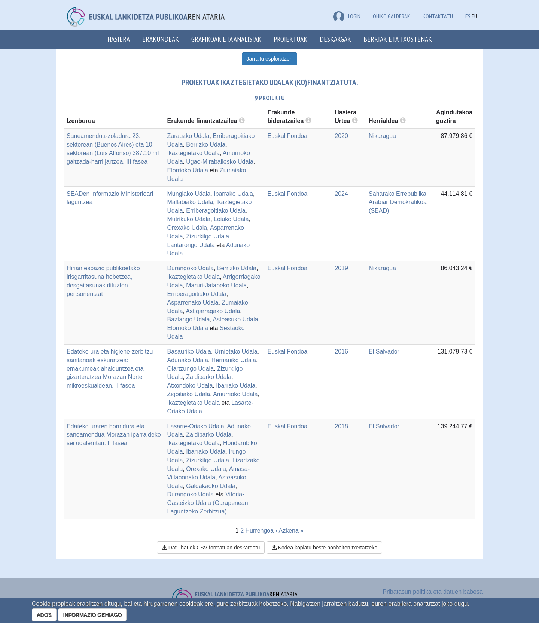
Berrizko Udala (205, 144)
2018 (341, 426)
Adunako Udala (187, 360)
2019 (341, 268)
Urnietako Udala (236, 351)
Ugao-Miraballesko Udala (219, 161)
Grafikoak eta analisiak (226, 39)
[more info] (355, 121)
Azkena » (291, 530)
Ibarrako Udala (233, 194)
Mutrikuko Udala (189, 219)
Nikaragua (382, 136)
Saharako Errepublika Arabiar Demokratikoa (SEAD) (398, 202)
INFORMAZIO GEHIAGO (92, 615)
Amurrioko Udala (235, 394)
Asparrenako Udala (193, 302)
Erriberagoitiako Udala (215, 210)
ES (468, 16)
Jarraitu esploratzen (270, 59)
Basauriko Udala (189, 351)
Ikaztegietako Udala (193, 153)
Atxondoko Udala (190, 385)
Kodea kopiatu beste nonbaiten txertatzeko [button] (324, 547)
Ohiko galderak (391, 16)
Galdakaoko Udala (210, 486)
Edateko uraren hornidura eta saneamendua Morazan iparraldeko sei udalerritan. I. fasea (114, 435)
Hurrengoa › (261, 530)
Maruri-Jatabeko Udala (216, 285)
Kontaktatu (438, 16)
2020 (341, 136)
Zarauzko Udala (188, 136)
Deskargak (335, 39)
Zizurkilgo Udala (207, 236)
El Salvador (384, 351)
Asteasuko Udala (235, 319)
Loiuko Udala (231, 219)
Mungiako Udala (189, 194)
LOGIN (346, 16)
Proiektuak (290, 39)
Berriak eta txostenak (397, 39)
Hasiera (118, 39)
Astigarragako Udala (213, 311)
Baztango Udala (188, 319)
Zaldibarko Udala (208, 377)
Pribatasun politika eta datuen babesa (433, 592)
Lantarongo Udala (191, 245)
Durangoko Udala (190, 268)
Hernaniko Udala (233, 360)
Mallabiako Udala (190, 202)
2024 (341, 194)
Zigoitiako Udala (188, 394)
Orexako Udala (187, 228)
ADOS (44, 615)
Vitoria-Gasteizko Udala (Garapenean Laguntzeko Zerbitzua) (207, 503)
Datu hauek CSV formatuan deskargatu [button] (211, 547)
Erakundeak (160, 39)
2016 (341, 351)
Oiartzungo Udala (190, 369)
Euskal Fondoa (287, 136)
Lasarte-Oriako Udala (195, 426)
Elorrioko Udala (187, 170)
